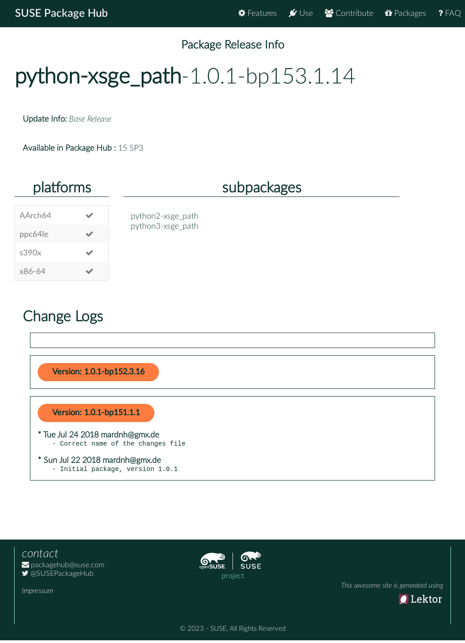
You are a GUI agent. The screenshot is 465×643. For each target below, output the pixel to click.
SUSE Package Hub (61, 13)
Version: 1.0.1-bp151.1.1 (96, 413)
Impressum (37, 593)
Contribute (349, 13)
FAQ (449, 13)
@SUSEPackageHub (58, 576)
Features (257, 13)
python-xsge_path (98, 77)
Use (301, 13)
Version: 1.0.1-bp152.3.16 (98, 372)
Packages (405, 13)
